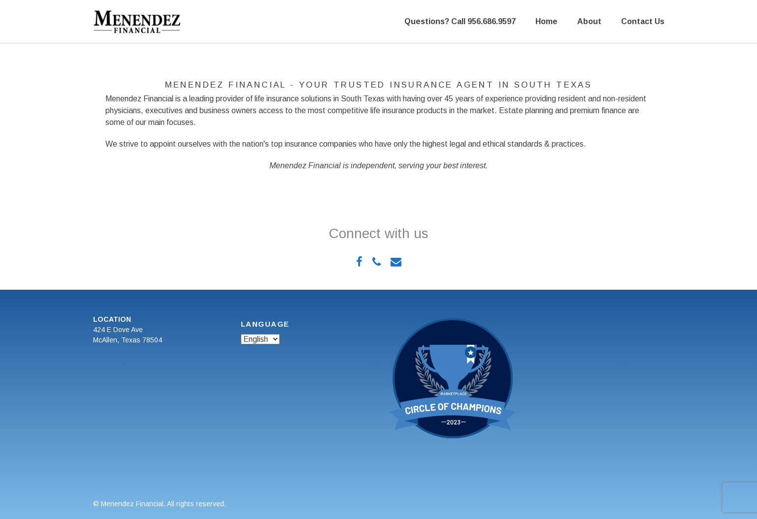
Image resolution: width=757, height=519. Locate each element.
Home (546, 21)
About (589, 21)
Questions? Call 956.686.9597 (460, 21)
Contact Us (642, 21)
